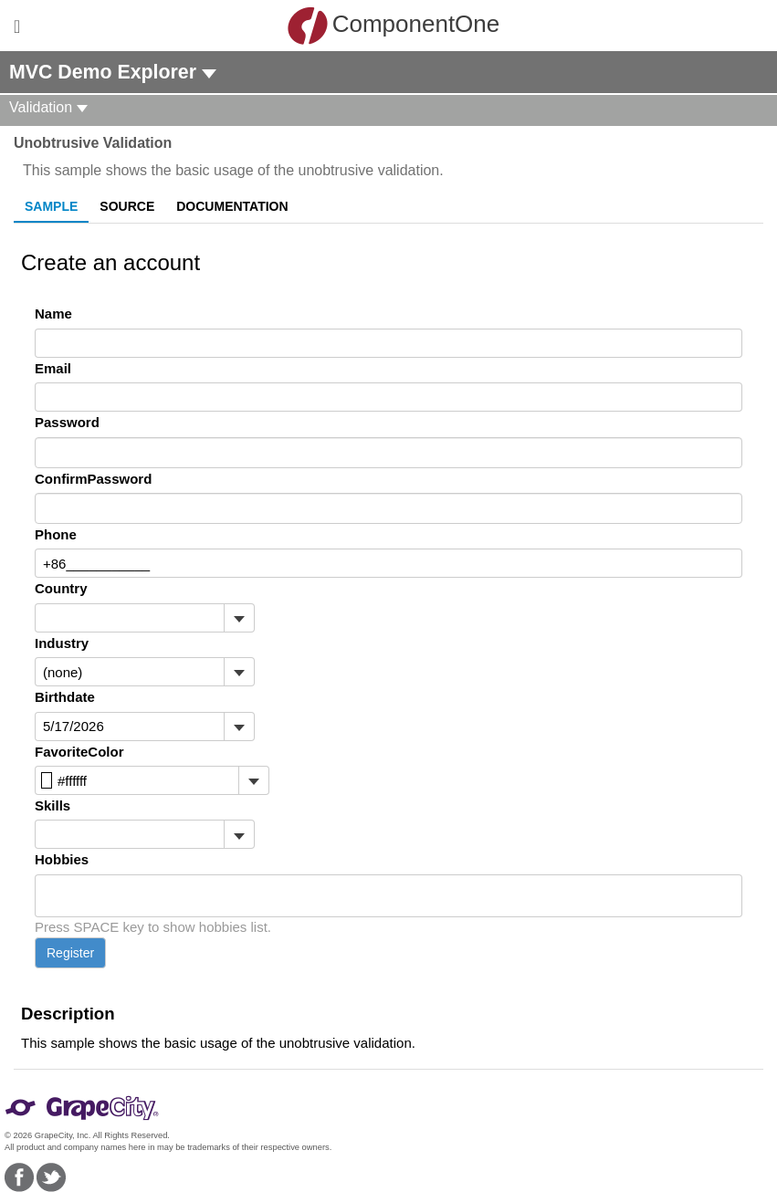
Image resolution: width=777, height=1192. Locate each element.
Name (53, 313)
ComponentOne (393, 26)
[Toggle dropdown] (239, 618)
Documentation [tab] (232, 206)
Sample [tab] (51, 206)
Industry (62, 643)
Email (53, 368)
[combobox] (130, 618)
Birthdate (65, 697)
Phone (56, 534)
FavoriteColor (79, 751)
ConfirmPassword (93, 478)
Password (67, 422)
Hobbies (62, 859)
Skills (52, 805)
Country (61, 588)
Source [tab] (127, 206)
